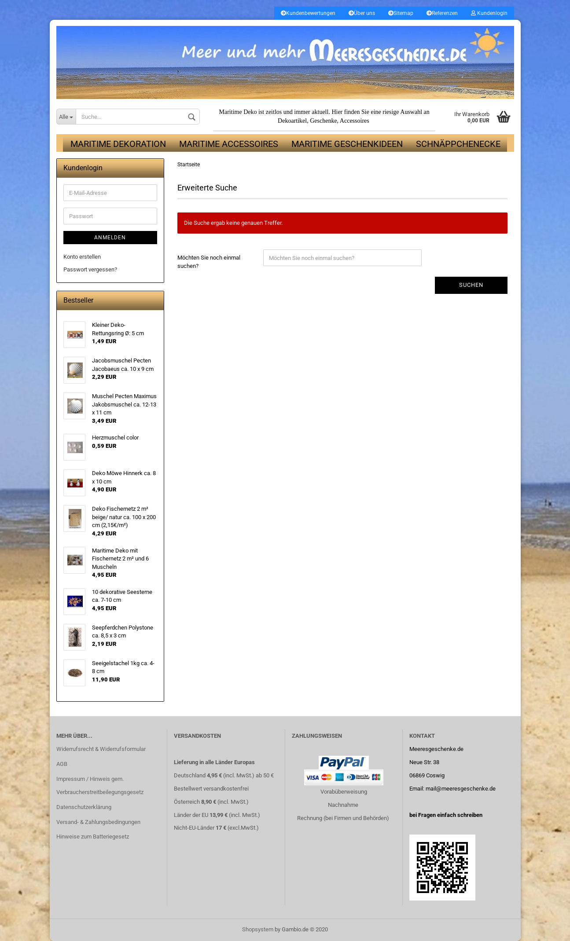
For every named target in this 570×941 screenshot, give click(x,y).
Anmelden (110, 238)
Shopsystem (257, 929)
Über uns (362, 13)
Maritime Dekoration (118, 144)
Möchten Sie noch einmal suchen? (208, 262)
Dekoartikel (292, 121)
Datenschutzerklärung (83, 807)
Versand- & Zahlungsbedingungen (98, 822)
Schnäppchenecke (458, 144)
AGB (61, 764)
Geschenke (323, 121)
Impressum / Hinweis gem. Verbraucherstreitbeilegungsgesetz (99, 786)
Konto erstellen (82, 257)
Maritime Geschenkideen (347, 144)
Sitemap (400, 13)
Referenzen (442, 13)
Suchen (471, 285)
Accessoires (354, 121)
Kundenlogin (489, 13)
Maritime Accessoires (228, 144)
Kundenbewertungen (308, 13)
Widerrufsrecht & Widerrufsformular (101, 749)
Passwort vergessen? (90, 269)
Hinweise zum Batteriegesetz (92, 837)
